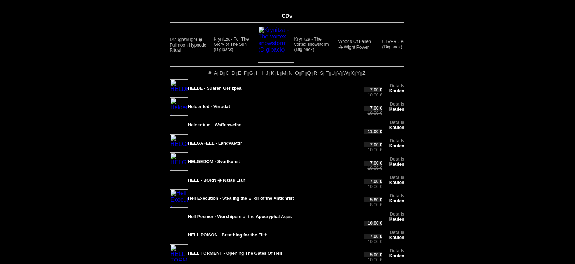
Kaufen (396, 91)
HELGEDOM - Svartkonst (214, 161)
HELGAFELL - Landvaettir (215, 143)
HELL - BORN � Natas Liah (216, 180)
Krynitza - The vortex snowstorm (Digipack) (275, 44)
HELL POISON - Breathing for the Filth (228, 230)
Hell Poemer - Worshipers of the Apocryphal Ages (240, 212)
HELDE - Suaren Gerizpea (215, 88)
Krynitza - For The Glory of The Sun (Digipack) (231, 44)
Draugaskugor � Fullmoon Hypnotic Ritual (188, 45)
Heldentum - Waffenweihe (215, 125)
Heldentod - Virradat (209, 106)
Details (397, 85)
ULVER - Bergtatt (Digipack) (363, 44)
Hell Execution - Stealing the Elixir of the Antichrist (241, 196)
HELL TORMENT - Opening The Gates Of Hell (235, 246)
